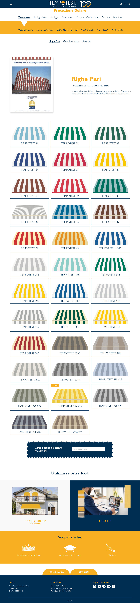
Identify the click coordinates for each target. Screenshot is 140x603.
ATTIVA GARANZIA (56, 572)
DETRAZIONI (84, 572)
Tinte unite (116, 30)
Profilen (106, 17)
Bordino (117, 17)
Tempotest (24, 17)
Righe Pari (54, 41)
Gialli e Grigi (87, 30)
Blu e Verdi (102, 30)
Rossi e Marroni (44, 30)
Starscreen (67, 17)
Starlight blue (40, 17)
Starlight (54, 17)
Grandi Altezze (71, 41)
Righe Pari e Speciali (66, 30)
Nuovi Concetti (25, 30)
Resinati (86, 41)
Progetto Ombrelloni (87, 17)
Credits (70, 601)
